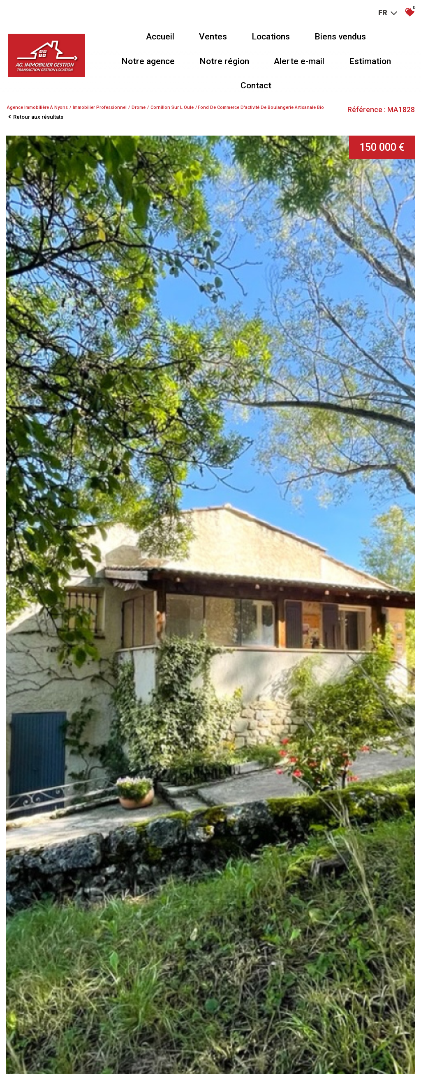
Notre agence (148, 61)
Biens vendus (340, 36)
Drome (139, 107)
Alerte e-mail (299, 61)
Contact (256, 85)
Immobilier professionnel (100, 107)
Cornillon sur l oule (172, 107)
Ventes (213, 36)
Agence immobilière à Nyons (37, 107)
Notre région (224, 61)
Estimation (370, 61)
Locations (271, 36)
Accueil (160, 36)
